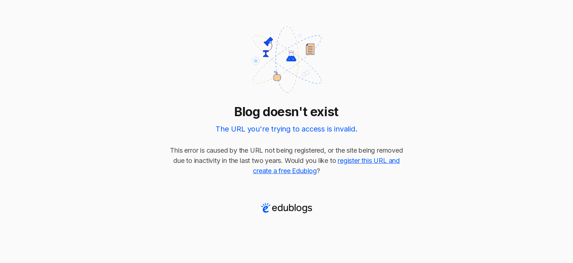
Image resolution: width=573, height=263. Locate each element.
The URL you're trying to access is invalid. (286, 129)
